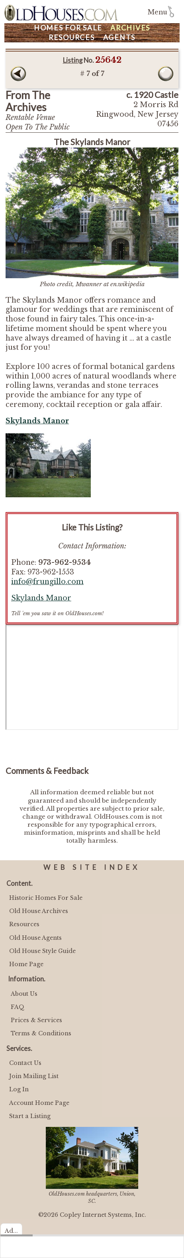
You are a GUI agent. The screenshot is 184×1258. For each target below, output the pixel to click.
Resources (72, 37)
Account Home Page (39, 1102)
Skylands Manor (41, 598)
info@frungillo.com (47, 581)
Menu (157, 12)
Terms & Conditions (41, 1033)
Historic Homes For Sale (45, 897)
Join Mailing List (34, 1076)
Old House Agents (35, 937)
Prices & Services (36, 1020)
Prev (18, 74)
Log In (19, 1089)
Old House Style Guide (42, 951)
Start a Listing (30, 1116)
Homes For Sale (68, 28)
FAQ (17, 1007)
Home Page (26, 964)
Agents (119, 37)
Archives (130, 28)
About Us (24, 993)
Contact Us (25, 1063)
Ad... (11, 1230)
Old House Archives (38, 911)
